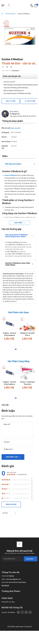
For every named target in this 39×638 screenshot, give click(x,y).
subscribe (30, 559)
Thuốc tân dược (10, 14)
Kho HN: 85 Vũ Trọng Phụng (17, 582)
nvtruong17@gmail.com (13, 579)
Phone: (4, 576)
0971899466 (10, 576)
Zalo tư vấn (10, 101)
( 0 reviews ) (15, 70)
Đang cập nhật (15, 128)
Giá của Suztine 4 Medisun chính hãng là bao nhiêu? (16, 236)
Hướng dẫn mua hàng (8, 602)
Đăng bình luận (12, 457)
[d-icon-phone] (31, 5)
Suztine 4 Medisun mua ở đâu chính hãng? (17, 264)
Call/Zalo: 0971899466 (8, 612)
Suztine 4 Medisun (10, 175)
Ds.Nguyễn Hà (14, 114)
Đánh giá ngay (11, 504)
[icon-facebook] (3, 67)
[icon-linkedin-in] (11, 67)
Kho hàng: (5, 582)
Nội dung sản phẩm (13, 164)
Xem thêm (18, 223)
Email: (4, 579)
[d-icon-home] (2, 14)
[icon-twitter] (7, 67)
